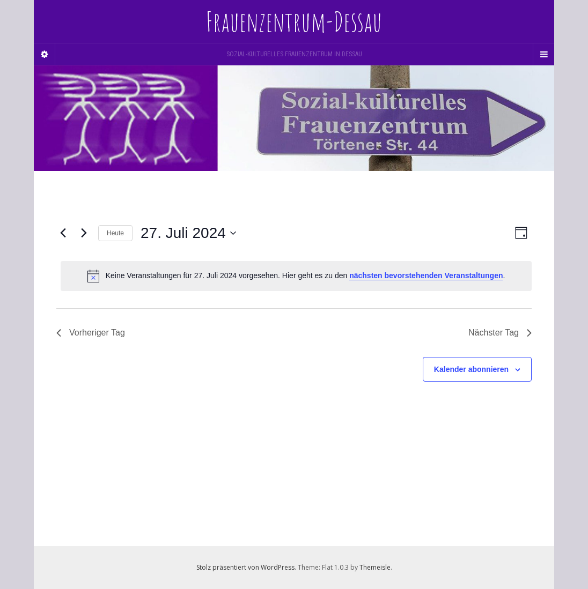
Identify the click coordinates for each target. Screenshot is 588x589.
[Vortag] (62, 233)
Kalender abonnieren (471, 369)
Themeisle (375, 567)
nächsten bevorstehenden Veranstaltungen (426, 275)
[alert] (296, 276)
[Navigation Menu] (543, 54)
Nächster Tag (500, 332)
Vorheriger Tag (90, 332)
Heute (115, 233)
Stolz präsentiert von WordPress (245, 567)
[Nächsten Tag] (83, 233)
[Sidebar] (44, 54)
